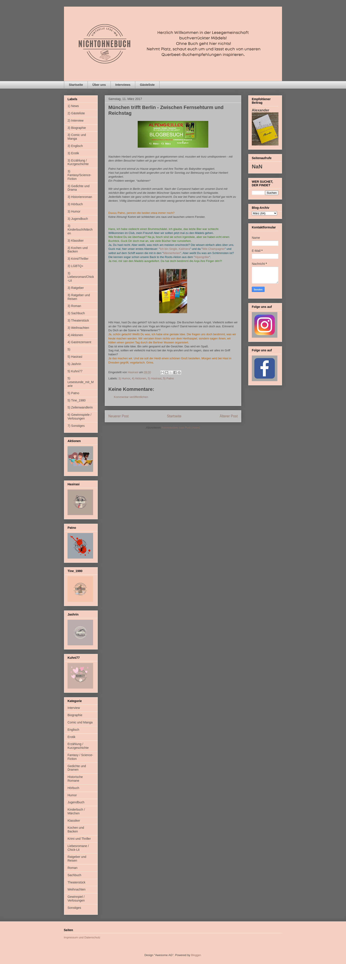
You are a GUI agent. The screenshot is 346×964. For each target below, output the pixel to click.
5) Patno (168, 378)
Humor (72, 795)
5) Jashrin (74, 364)
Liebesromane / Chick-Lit (78, 847)
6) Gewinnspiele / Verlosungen (79, 416)
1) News (73, 106)
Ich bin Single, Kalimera (175, 248)
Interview (74, 708)
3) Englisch (75, 146)
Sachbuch (74, 875)
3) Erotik (73, 153)
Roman (72, 868)
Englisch (73, 729)
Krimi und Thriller (79, 838)
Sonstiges (74, 907)
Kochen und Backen (76, 829)
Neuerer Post (118, 416)
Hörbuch (73, 788)
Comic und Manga (80, 722)
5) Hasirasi (155, 378)
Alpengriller (202, 257)
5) (69, 349)
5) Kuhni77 (75, 371)
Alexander (260, 110)
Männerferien (171, 253)
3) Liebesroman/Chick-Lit (81, 276)
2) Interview (75, 120)
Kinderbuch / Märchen (76, 811)
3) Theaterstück (78, 320)
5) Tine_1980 (77, 400)
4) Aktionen (139, 378)
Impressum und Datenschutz (82, 937)
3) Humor (124, 378)
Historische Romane (75, 778)
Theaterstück (76, 882)
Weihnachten (76, 889)
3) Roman (74, 306)
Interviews (122, 85)
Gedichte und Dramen (77, 768)
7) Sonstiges (76, 425)
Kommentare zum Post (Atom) (181, 427)
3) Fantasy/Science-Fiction (79, 175)
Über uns (99, 85)
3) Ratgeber (76, 288)
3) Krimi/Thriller (78, 258)
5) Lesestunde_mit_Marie (81, 382)
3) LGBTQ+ (75, 266)
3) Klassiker (76, 240)
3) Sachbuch (76, 313)
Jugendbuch (76, 802)
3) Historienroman (80, 197)
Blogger (196, 955)
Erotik (71, 737)
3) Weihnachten (78, 327)
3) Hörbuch (75, 204)
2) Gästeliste (76, 113)
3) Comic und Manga (77, 136)
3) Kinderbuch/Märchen (80, 229)
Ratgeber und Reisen (77, 858)
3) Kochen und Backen (78, 249)
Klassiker (74, 820)
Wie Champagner (213, 248)
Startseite (76, 85)
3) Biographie (77, 128)
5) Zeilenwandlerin (80, 407)
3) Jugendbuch (78, 218)
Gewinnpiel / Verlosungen (76, 898)
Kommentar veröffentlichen (131, 397)
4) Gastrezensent (79, 342)
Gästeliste (147, 85)
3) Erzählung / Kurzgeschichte (78, 162)
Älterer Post (229, 416)
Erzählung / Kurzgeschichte (78, 745)
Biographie (75, 715)
